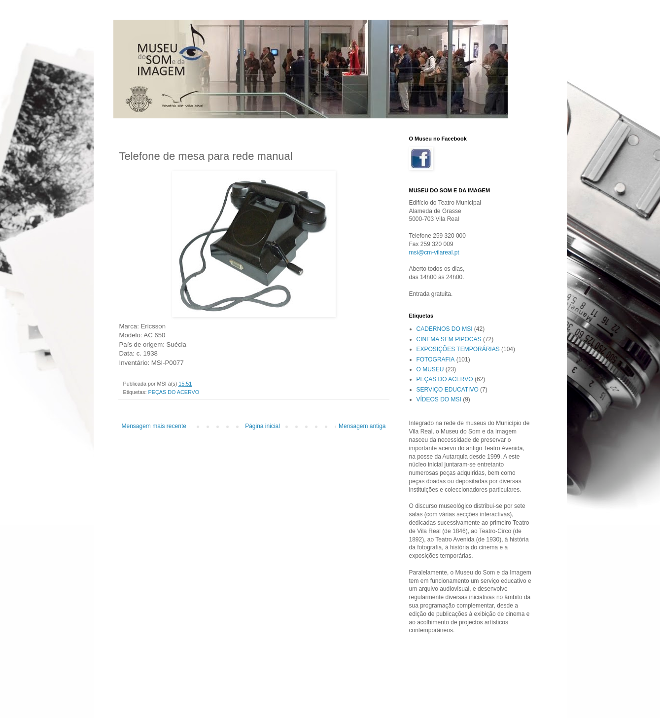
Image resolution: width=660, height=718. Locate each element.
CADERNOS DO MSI (445, 328)
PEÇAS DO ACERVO (174, 392)
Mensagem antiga (362, 426)
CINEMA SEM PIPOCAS (449, 339)
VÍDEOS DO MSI (439, 399)
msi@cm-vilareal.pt (434, 252)
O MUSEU (430, 369)
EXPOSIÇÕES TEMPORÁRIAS (458, 349)
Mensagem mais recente (154, 426)
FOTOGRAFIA (436, 359)
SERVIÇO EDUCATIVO (448, 389)
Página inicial (262, 426)
